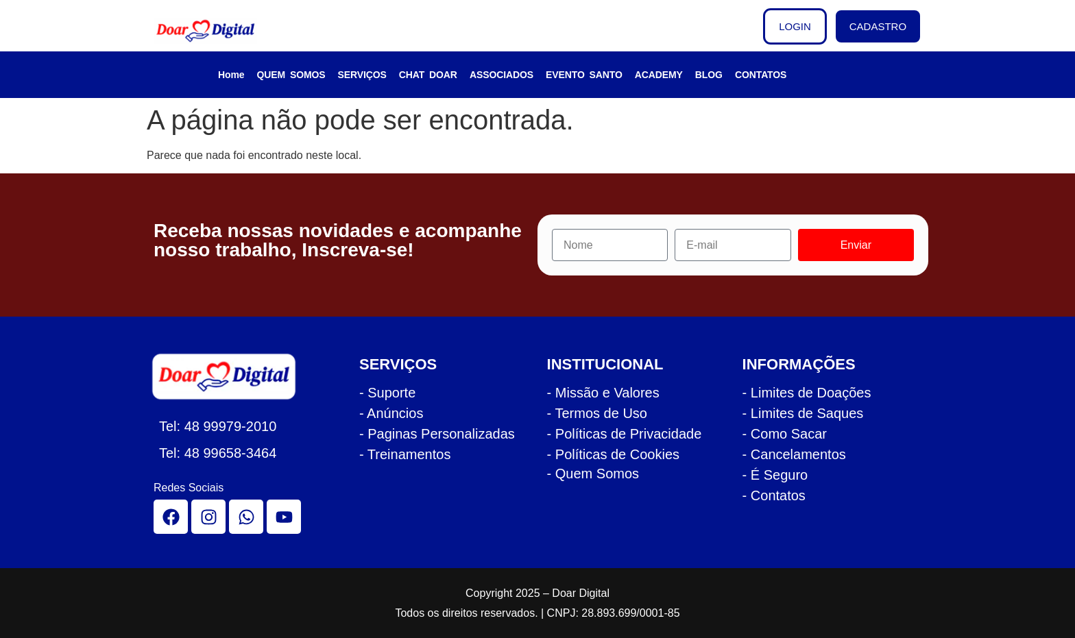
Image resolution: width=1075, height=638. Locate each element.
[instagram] (208, 517)
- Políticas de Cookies (613, 454)
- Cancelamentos (794, 454)
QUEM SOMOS (291, 74)
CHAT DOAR (428, 74)
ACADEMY (659, 74)
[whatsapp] (246, 517)
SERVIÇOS (362, 74)
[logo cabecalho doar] (215, 31)
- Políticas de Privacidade (624, 433)
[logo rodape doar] (231, 376)
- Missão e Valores (603, 392)
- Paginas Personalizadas (437, 433)
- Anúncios (391, 413)
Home (231, 74)
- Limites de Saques (803, 413)
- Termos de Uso (597, 413)
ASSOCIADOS (501, 74)
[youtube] (284, 517)
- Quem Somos (593, 473)
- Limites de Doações (806, 392)
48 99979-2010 (230, 426)
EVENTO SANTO (584, 74)
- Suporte (387, 392)
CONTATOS (760, 74)
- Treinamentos (404, 454)
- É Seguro (775, 474)
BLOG (709, 74)
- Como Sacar (784, 433)
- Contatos (774, 495)
